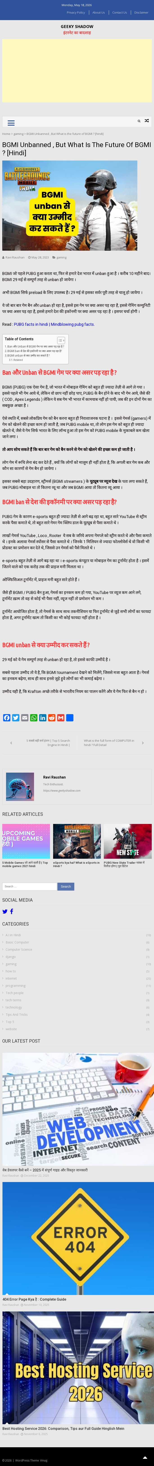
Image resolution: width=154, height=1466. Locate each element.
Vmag (43, 1460)
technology (14, 1007)
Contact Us (119, 12)
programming (15, 985)
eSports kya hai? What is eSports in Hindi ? (76, 864)
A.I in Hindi (13, 935)
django (11, 957)
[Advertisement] (77, 70)
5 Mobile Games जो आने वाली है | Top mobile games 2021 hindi (25, 864)
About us (99, 12)
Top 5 (10, 1022)
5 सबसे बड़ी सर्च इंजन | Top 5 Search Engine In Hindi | (48, 743)
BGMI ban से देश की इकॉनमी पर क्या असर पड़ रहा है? (34, 351)
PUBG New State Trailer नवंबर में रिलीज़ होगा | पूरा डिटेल (124, 864)
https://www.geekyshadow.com (61, 791)
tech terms (13, 1000)
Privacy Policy (76, 12)
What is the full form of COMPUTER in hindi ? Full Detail (109, 743)
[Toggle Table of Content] (59, 340)
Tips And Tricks (17, 1014)
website (11, 1029)
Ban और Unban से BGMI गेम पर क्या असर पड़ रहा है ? (35, 346)
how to (11, 971)
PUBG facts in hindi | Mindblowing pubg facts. (54, 324)
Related (18, 359)
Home (6, 134)
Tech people (15, 993)
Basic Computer (17, 942)
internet (11, 978)
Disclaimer (141, 12)
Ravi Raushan (15, 257)
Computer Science (19, 949)
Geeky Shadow (77, 26)
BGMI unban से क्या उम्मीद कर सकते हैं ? (28, 355)
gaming (18, 134)
